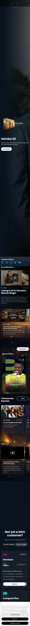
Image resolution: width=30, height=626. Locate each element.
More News (22, 345)
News (23, 395)
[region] (15, 614)
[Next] (26, 370)
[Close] (28, 603)
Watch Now (6, 149)
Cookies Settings (14, 614)
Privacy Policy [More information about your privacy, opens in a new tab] (24, 611)
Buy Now (14, 577)
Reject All (15, 619)
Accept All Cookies (15, 623)
